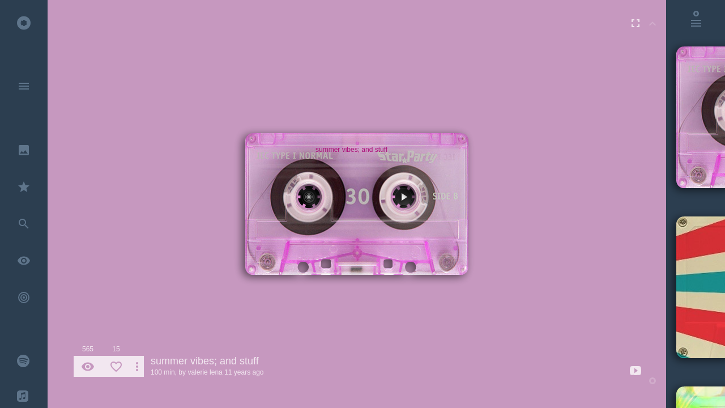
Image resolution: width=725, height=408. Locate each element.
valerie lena (204, 372)
